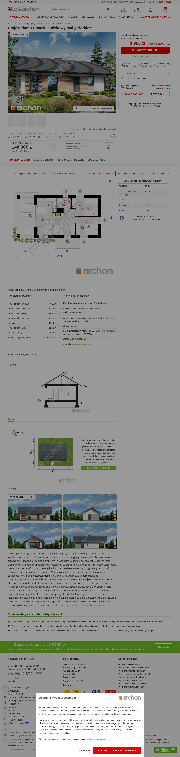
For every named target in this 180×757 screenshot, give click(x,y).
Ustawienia (84, 750)
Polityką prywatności (95, 739)
